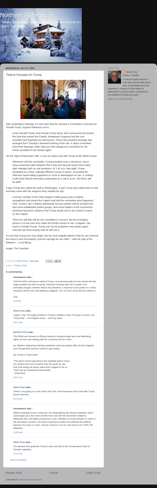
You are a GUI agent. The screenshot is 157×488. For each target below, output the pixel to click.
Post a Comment (18, 460)
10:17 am (17, 322)
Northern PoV (20, 332)
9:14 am (17, 301)
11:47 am (17, 453)
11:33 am (17, 399)
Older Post (93, 472)
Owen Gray (19, 311)
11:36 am (17, 432)
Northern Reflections (27, 15)
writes (46, 127)
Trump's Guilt (20, 265)
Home (54, 472)
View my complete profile (120, 99)
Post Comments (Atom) (30, 479)
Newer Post (14, 472)
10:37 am (17, 377)
